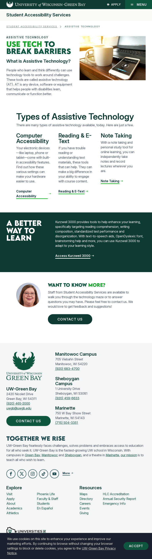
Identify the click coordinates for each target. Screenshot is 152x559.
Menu (138, 5)
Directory (86, 499)
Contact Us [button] (71, 319)
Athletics (12, 513)
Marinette (112, 455)
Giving (84, 513)
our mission (129, 455)
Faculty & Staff (47, 499)
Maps (83, 494)
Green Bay (32, 455)
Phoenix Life (46, 494)
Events (84, 508)
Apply (114, 4)
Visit (9, 494)
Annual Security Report (119, 499)
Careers (85, 503)
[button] (10, 473)
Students (43, 503)
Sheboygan (73, 455)
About (10, 503)
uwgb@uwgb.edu (18, 408)
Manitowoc (50, 455)
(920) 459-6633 (67, 398)
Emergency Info (114, 503)
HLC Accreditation (116, 494)
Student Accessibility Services (38, 15)
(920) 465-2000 (18, 403)
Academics (14, 508)
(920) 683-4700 (67, 369)
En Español (45, 508)
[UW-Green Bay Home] (43, 4)
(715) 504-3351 (66, 423)
